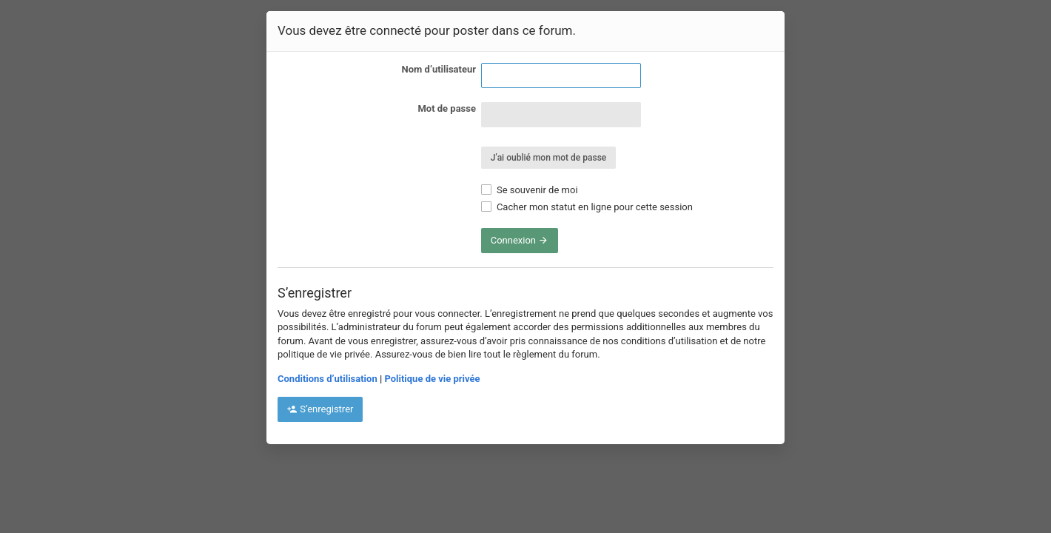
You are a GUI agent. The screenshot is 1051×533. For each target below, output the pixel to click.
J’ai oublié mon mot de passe (549, 157)
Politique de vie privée (432, 378)
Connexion (520, 240)
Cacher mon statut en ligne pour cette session (587, 206)
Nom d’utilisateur (439, 69)
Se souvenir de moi (529, 189)
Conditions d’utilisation (327, 378)
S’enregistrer (320, 409)
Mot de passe (446, 108)
